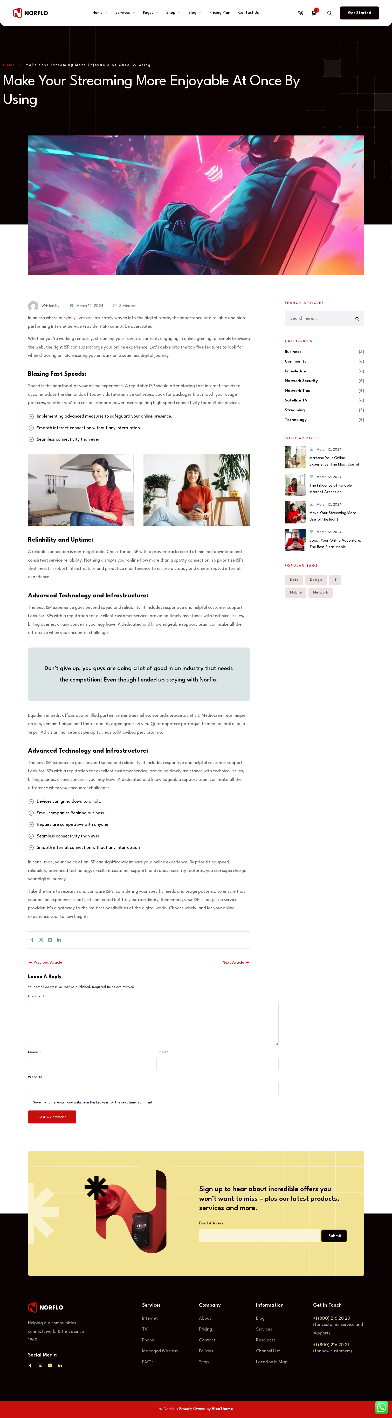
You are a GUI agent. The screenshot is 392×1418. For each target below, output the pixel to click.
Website (35, 1077)
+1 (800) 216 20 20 (331, 1318)
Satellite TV (296, 400)
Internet (150, 1318)
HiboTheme (222, 1409)
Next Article (236, 963)
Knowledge (295, 371)
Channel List (268, 1351)
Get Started (359, 13)
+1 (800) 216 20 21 (331, 1345)
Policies (206, 1351)
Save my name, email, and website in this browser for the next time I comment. (93, 1102)
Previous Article (45, 963)
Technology (296, 420)
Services (122, 13)
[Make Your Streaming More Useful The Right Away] (295, 512)
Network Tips (297, 391)
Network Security (301, 381)
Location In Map (271, 1362)
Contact (207, 1340)
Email (162, 1052)
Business (293, 352)
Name (34, 1052)
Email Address (211, 1223)
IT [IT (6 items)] (335, 580)
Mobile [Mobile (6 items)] (296, 592)
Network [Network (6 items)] (320, 592)
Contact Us (248, 13)
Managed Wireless (160, 1351)
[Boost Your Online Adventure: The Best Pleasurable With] (295, 540)
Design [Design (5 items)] (316, 580)
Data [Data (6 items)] (294, 580)
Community (295, 361)
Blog (192, 13)
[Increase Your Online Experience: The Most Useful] (295, 457)
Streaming (295, 410)
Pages (148, 13)
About (205, 1318)
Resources (266, 1340)
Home (97, 13)
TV (145, 1329)
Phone (148, 1340)
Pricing (205, 1329)
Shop (170, 13)
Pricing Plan (219, 13)
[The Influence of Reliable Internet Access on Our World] (295, 485)
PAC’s (147, 1362)
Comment (37, 996)
